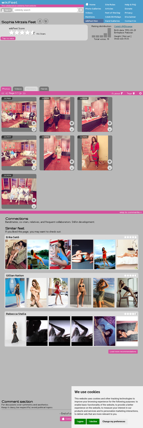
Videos (88, 12)
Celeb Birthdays (113, 16)
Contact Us (130, 21)
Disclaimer (130, 16)
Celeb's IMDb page (123, 26)
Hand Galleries (112, 21)
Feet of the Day (112, 12)
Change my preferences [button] (113, 421)
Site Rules (110, 4)
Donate (128, 8)
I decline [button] (93, 421)
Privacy (129, 12)
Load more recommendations (123, 351)
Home (92, 4)
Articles (109, 8)
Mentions (90, 16)
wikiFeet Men (91, 21)
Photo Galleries (93, 8)
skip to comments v (130, 212)
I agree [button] (80, 421)
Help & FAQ (130, 4)
